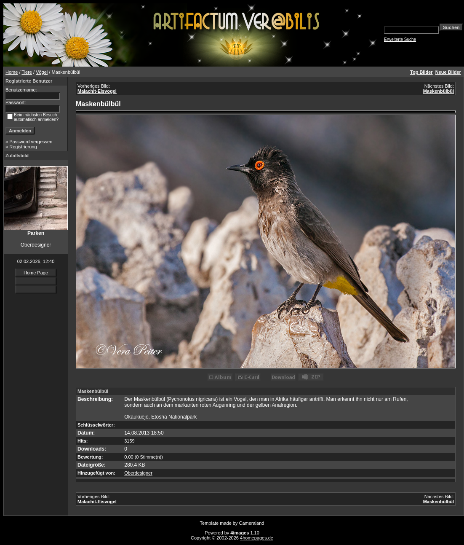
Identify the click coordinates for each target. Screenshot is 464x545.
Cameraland (251, 523)
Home (11, 72)
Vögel (42, 72)
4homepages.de (256, 537)
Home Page (36, 272)
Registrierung (23, 146)
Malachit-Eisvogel (97, 91)
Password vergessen (30, 141)
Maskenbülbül (438, 91)
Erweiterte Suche (400, 39)
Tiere (26, 72)
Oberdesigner (138, 472)
